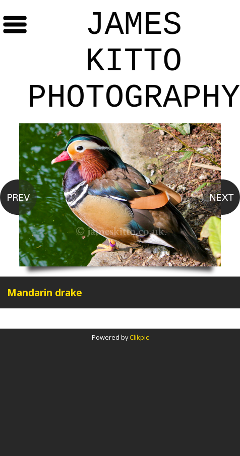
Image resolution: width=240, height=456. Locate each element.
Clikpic (139, 337)
